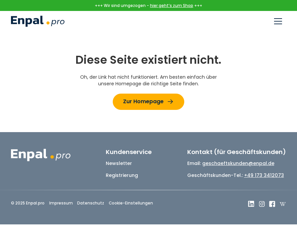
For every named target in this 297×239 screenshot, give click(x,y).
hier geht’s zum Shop (171, 5)
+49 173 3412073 (264, 175)
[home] (37, 21)
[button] (278, 21)
